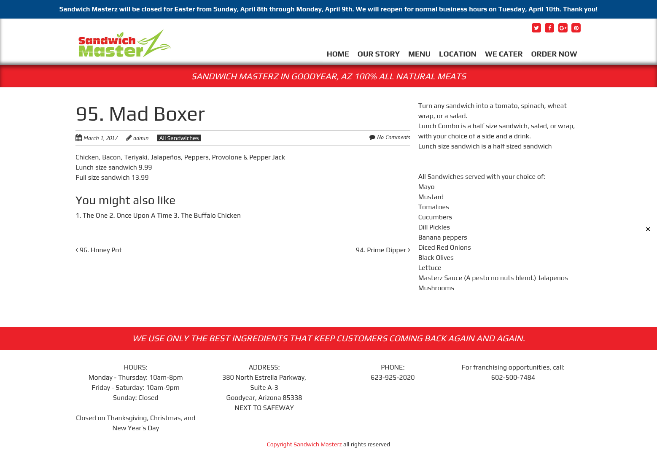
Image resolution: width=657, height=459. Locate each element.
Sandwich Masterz (317, 444)
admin (140, 138)
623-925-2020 (393, 377)
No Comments (393, 137)
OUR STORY (379, 53)
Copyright (280, 444)
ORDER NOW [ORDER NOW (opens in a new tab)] (554, 53)
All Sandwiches (179, 138)
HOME (338, 53)
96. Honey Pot (98, 250)
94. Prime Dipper (383, 250)
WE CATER (503, 53)
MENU (419, 53)
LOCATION (458, 53)
